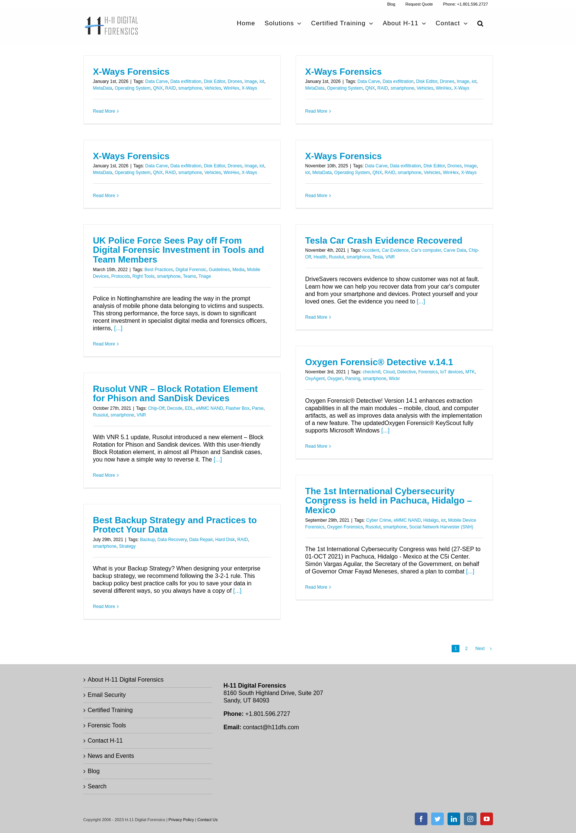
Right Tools (144, 276)
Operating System (132, 88)
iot (262, 81)
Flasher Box (237, 408)
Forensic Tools (107, 725)
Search (97, 786)
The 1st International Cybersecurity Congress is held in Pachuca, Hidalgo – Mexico (388, 500)
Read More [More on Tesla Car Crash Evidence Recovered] (316, 317)
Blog (94, 771)
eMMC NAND (209, 408)
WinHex (231, 88)
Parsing (352, 378)
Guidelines (219, 269)
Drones (235, 81)
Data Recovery (172, 539)
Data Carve (156, 81)
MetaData (102, 88)
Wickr (394, 378)
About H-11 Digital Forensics (126, 679)
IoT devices (451, 371)
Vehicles (212, 88)
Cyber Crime (378, 520)
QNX (158, 88)
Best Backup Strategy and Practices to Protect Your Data (175, 525)
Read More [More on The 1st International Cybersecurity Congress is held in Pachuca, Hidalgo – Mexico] (316, 587)
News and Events (111, 756)
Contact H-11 (105, 740)
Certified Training (110, 710)
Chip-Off (156, 408)
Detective (406, 371)
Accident (370, 250)
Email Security (107, 695)
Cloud (389, 371)
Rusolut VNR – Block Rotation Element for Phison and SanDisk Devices (175, 393)
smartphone (190, 88)
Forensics (427, 371)
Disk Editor (214, 81)
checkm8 (372, 371)
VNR (390, 257)
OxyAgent (315, 378)
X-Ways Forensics (131, 72)
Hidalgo (431, 520)
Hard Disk (225, 539)
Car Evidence (395, 250)
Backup (147, 539)
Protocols (120, 276)
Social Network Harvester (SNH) (441, 527)
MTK (470, 371)
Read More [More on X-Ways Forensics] (104, 111)
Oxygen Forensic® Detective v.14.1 (379, 362)
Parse (258, 408)
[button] (480, 23)
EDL (189, 408)
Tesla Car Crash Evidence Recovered (383, 240)
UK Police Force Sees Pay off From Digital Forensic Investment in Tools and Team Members (178, 250)
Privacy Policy (181, 819)
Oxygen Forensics (345, 527)
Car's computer (426, 250)
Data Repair (201, 539)
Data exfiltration (185, 81)
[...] (118, 328)
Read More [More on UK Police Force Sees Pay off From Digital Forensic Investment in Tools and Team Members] (104, 344)
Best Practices (158, 269)
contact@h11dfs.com (271, 727)
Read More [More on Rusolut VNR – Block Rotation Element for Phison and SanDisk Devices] (104, 475)
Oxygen (335, 378)
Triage (204, 276)
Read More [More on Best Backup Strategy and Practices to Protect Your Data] (104, 606)
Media (238, 269)
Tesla (378, 257)
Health (320, 257)
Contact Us (207, 819)
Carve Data (454, 250)
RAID (170, 88)
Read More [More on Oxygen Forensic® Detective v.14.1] (316, 446)
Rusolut (336, 257)
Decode (174, 408)
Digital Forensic (190, 269)
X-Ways (249, 88)
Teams (189, 276)
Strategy (127, 546)
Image (251, 81)
